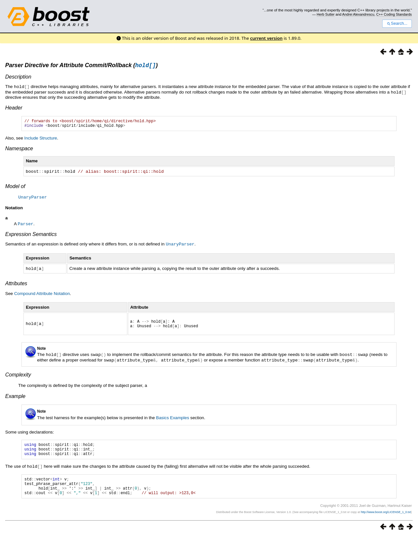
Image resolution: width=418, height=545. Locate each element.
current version (266, 38)
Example (15, 398)
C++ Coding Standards (394, 14)
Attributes (16, 284)
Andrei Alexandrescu (358, 14)
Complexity (18, 377)
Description (18, 78)
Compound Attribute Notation (42, 294)
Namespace (19, 151)
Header (13, 108)
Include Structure (40, 140)
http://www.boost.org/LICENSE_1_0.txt (386, 521)
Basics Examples (172, 420)
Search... (397, 23)
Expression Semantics (31, 236)
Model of (15, 188)
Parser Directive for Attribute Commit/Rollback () (81, 66)
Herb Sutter (326, 14)
